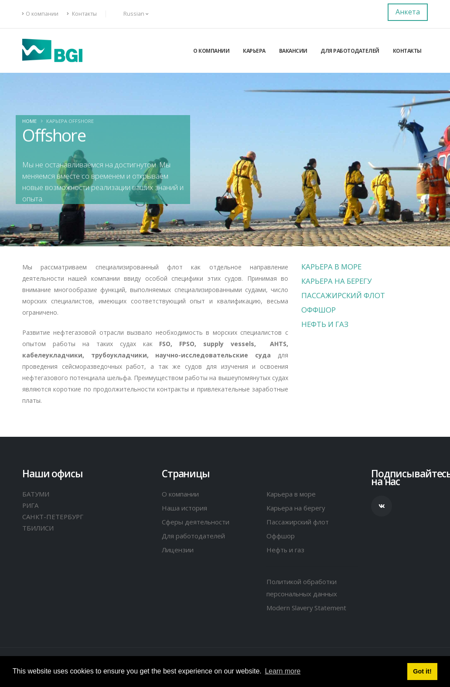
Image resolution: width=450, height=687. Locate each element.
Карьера (254, 50)
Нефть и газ (324, 324)
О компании (40, 13)
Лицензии (179, 549)
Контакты (82, 13)
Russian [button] (131, 13)
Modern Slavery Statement (309, 607)
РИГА (31, 505)
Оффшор (318, 310)
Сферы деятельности (197, 521)
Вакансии (293, 50)
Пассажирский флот (343, 295)
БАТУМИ (36, 494)
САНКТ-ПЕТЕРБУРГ (53, 516)
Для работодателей (349, 50)
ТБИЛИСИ (38, 528)
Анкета (407, 12)
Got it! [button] (422, 671)
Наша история (185, 507)
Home (29, 121)
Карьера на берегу (336, 281)
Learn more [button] (282, 671)
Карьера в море (331, 267)
